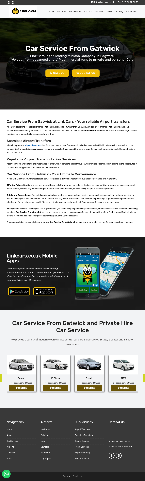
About (9, 435)
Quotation (85, 72)
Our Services (75, 11)
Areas (109, 11)
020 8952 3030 (128, 2)
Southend (45, 453)
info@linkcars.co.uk (102, 2)
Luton (43, 441)
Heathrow (45, 429)
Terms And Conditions (72, 476)
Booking (119, 11)
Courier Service (82, 441)
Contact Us (131, 11)
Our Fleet (99, 11)
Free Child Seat (82, 447)
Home (51, 11)
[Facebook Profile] (9, 2)
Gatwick (44, 435)
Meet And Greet (82, 458)
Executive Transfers (84, 435)
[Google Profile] (13, 2)
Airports (88, 11)
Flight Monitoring (82, 453)
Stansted (45, 447)
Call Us (57, 72)
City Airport (46, 458)
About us (61, 11)
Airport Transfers (82, 429)
